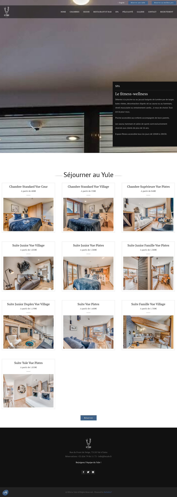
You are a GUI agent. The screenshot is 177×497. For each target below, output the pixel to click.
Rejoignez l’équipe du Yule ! (88, 462)
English (121, 3)
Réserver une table (138, 3)
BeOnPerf (108, 492)
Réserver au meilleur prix (164, 3)
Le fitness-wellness (131, 93)
